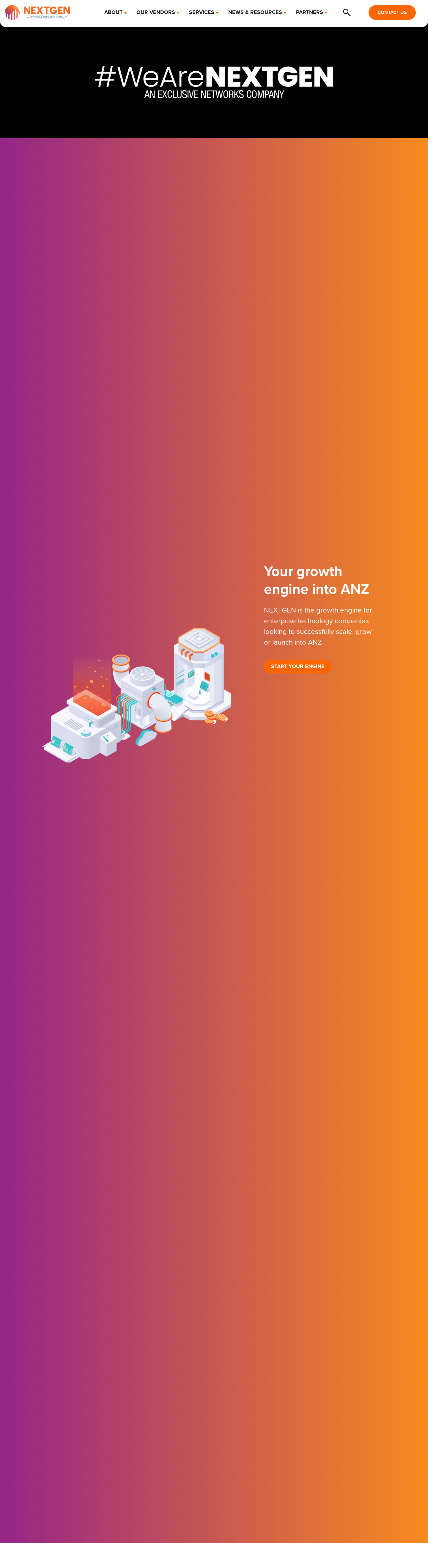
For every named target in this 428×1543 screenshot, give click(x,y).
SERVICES (201, 12)
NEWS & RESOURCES (255, 12)
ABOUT (113, 12)
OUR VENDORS (155, 12)
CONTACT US (392, 12)
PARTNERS (309, 12)
